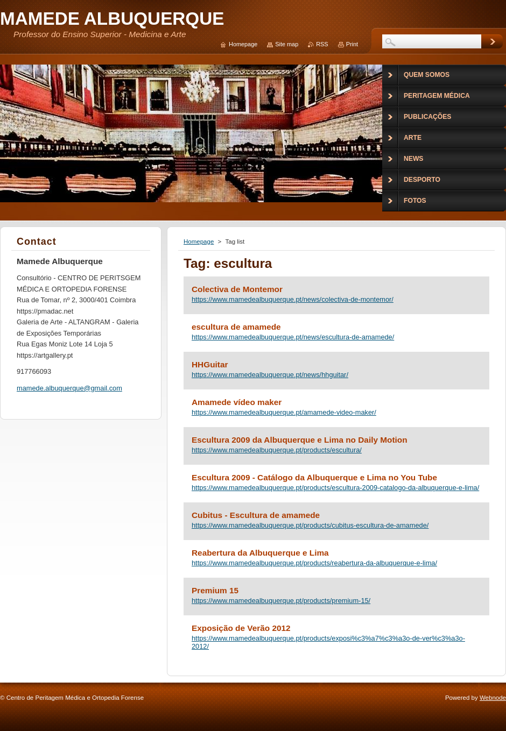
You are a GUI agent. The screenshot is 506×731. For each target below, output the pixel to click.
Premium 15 (215, 590)
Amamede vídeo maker (237, 402)
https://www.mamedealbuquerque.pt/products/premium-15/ (281, 601)
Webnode (493, 697)
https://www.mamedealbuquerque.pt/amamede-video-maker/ (284, 412)
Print (352, 44)
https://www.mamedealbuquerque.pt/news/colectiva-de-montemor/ (292, 299)
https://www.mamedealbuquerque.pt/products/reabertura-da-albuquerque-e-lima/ (314, 563)
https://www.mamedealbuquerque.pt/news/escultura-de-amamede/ (293, 337)
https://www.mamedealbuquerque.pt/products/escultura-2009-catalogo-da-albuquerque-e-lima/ (335, 488)
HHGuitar (210, 364)
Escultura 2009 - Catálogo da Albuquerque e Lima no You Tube (314, 477)
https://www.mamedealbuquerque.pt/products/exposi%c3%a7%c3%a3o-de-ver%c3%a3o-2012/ (328, 642)
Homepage (199, 241)
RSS (322, 44)
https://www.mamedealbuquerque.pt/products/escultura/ (277, 450)
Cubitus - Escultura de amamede (256, 515)
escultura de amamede (236, 326)
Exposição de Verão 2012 (241, 628)
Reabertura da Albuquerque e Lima (260, 552)
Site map (286, 44)
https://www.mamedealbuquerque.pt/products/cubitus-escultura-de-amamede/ (310, 525)
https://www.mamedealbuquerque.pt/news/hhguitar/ (270, 375)
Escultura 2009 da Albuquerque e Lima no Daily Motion (299, 439)
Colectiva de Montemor (237, 289)
